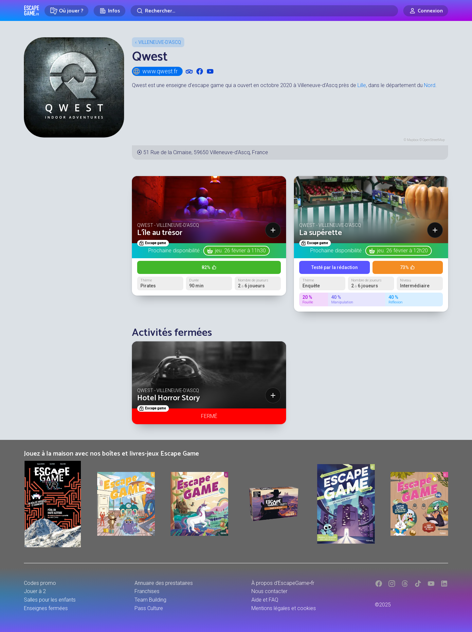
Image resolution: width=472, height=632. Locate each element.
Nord (429, 85)
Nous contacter (269, 591)
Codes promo (40, 583)
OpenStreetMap (434, 140)
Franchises (147, 591)
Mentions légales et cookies (283, 608)
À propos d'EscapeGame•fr (282, 583)
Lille (361, 85)
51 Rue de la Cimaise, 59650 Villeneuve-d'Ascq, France (205, 152)
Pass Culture (149, 608)
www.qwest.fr (155, 71)
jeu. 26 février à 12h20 (402, 250)
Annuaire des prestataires (164, 583)
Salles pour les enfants (50, 600)
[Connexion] (425, 10)
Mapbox (413, 140)
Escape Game (31, 10)
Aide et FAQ (264, 600)
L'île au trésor (159, 232)
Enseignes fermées (46, 608)
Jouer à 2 (35, 591)
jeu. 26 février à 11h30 (240, 250)
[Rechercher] (264, 10)
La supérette (320, 232)
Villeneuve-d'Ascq (159, 42)
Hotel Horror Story (168, 398)
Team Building (150, 600)
